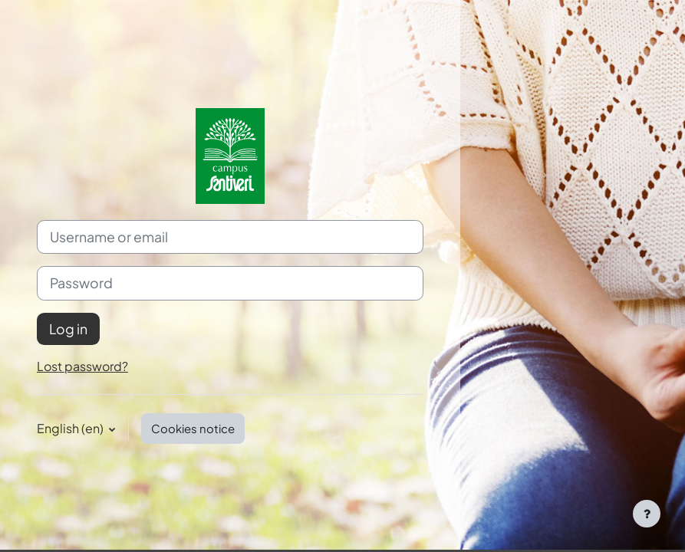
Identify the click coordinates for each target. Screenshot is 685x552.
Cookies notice (193, 428)
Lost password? (82, 366)
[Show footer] (646, 513)
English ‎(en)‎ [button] (71, 428)
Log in (68, 328)
